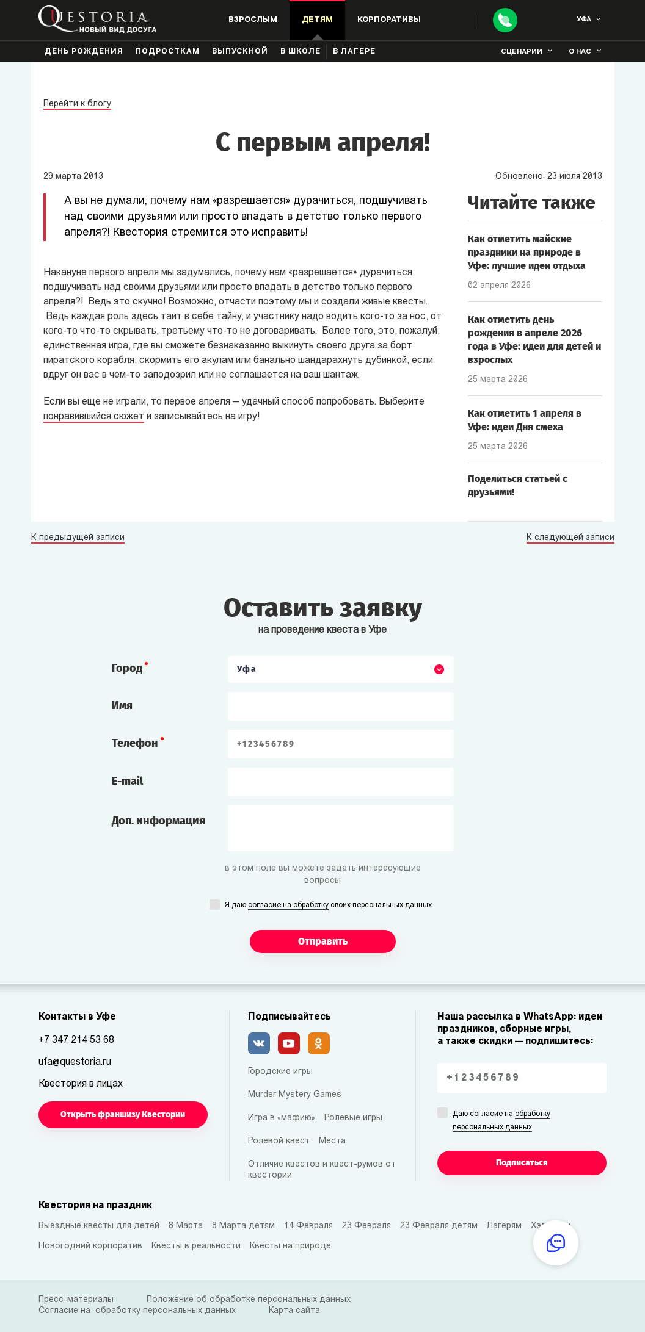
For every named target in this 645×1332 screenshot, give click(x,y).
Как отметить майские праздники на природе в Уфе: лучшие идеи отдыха (527, 252)
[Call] (505, 20)
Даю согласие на (501, 1121)
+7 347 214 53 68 (76, 1040)
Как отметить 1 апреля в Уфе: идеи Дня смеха (524, 420)
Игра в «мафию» (281, 1118)
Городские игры (280, 1071)
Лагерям (504, 1226)
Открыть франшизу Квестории (122, 1114)
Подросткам (168, 52)
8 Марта (186, 1226)
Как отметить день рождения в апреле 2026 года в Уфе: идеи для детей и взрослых (534, 339)
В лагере (354, 52)
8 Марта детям (243, 1226)
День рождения (84, 52)
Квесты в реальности (196, 1246)
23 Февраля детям (439, 1226)
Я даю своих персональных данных (328, 906)
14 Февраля (308, 1226)
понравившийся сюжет (93, 417)
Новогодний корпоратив (90, 1246)
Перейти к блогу (77, 104)
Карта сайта (294, 1311)
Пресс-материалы (76, 1300)
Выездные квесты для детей (98, 1226)
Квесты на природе (290, 1246)
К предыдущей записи (78, 538)
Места (332, 1141)
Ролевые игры (353, 1118)
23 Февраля (366, 1226)
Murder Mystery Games (294, 1095)
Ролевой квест (279, 1141)
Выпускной (240, 52)
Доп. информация (158, 820)
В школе (300, 52)
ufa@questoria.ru (74, 1062)
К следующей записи (570, 538)
